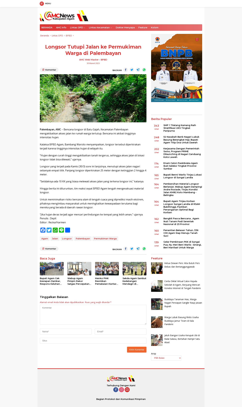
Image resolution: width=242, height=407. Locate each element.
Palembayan (83, 238)
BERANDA (46, 27)
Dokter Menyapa (125, 27)
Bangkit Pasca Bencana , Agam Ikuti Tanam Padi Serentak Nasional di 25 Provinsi (181, 221)
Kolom (154, 27)
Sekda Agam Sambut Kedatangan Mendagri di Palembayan (134, 281)
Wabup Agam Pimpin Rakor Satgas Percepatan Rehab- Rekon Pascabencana (78, 281)
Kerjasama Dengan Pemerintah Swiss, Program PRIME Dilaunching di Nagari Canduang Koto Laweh (182, 153)
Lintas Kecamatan (99, 27)
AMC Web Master (89, 59)
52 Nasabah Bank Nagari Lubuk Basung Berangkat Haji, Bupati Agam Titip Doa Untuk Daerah (181, 139)
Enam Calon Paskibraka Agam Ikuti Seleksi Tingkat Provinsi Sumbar (180, 166)
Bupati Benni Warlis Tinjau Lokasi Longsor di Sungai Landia (182, 176)
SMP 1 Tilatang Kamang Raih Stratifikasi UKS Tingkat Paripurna (179, 128)
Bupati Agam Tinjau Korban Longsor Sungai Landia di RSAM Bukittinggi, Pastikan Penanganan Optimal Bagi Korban (181, 207)
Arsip (153, 353)
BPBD (104, 59)
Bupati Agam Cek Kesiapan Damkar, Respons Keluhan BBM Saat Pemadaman (50, 281)
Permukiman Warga (105, 238)
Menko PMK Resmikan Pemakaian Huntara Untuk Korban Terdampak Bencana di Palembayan (106, 281)
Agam (44, 238)
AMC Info (61, 27)
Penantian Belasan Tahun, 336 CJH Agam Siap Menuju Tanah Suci (180, 233)
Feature (142, 27)
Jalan (55, 238)
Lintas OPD (76, 27)
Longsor (67, 238)
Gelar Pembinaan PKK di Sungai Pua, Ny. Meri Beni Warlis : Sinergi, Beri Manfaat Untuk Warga (182, 244)
